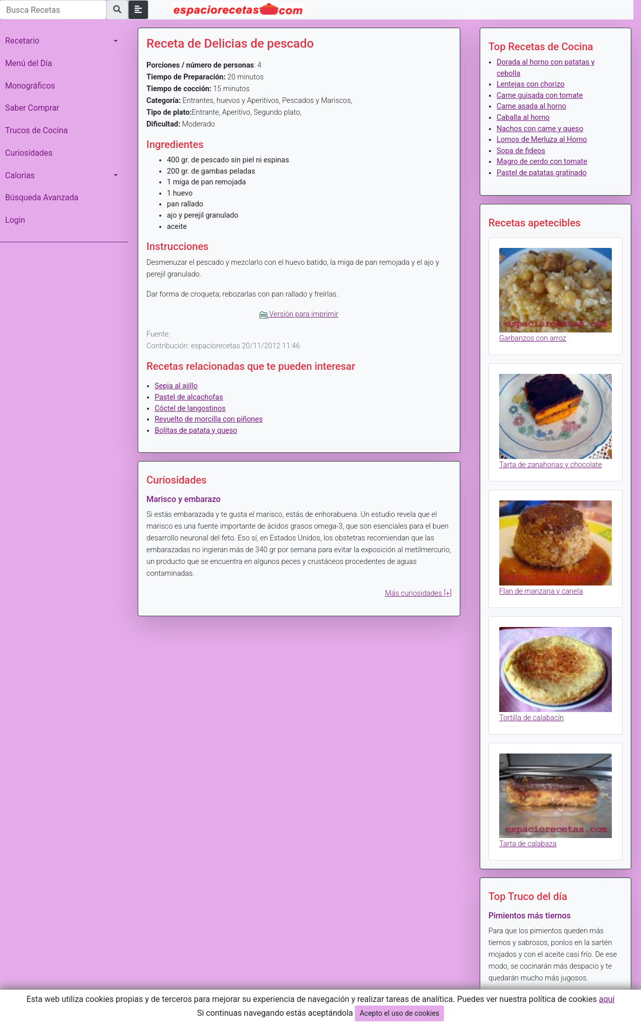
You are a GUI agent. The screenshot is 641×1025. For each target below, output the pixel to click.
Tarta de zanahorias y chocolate (550, 465)
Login (15, 220)
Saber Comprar (32, 108)
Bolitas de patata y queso (196, 430)
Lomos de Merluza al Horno (542, 139)
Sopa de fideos (521, 151)
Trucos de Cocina (36, 130)
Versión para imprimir (299, 314)
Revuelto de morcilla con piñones (209, 419)
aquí (607, 999)
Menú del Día (28, 63)
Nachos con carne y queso (540, 128)
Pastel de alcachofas (189, 397)
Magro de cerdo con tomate (542, 161)
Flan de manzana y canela (541, 591)
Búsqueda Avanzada (41, 197)
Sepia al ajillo (176, 386)
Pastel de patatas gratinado (542, 173)
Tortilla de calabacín (531, 718)
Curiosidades (28, 153)
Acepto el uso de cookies (399, 1013)
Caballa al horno (523, 117)
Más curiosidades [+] (418, 593)
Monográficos (30, 86)
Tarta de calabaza (528, 844)
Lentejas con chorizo (530, 84)
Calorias (20, 175)
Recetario (22, 41)
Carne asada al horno (531, 106)
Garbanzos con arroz (532, 338)
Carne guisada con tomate (540, 95)
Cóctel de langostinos (190, 408)
